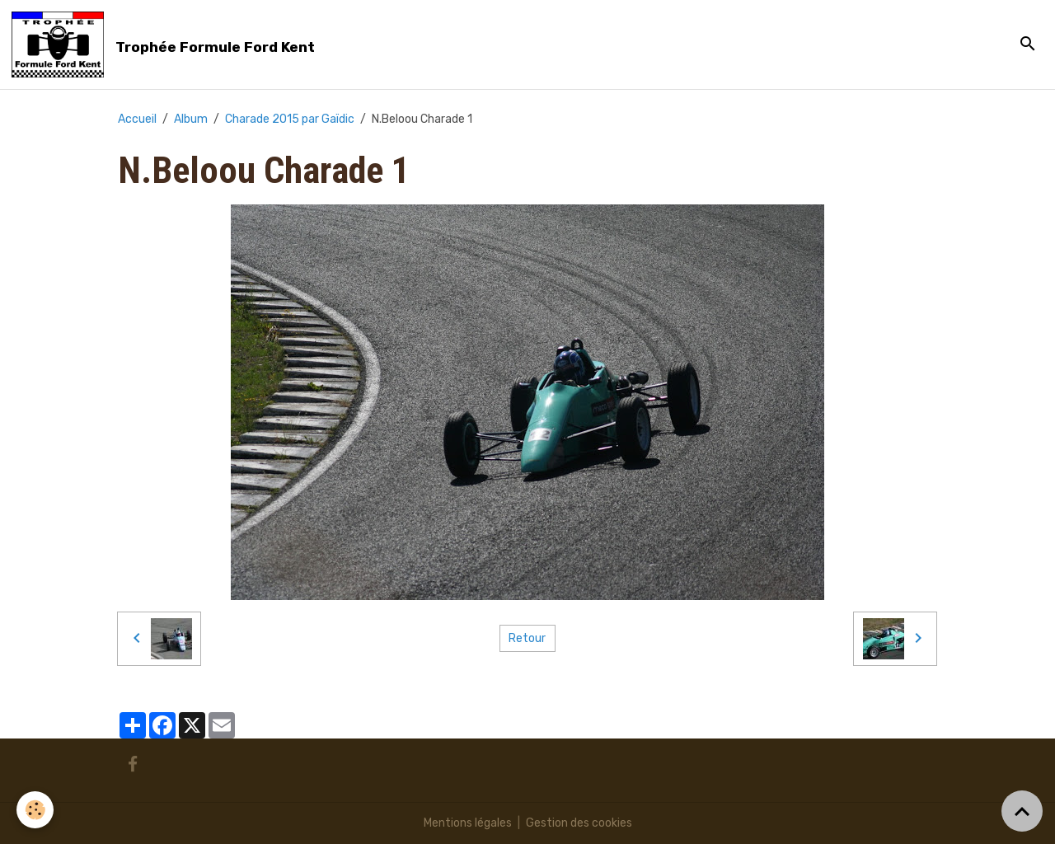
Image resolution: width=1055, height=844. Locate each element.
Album (191, 119)
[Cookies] (35, 809)
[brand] (166, 44)
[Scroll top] (1022, 811)
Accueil (137, 119)
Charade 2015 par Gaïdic (289, 119)
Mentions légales (468, 823)
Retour (527, 638)
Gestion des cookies (579, 823)
